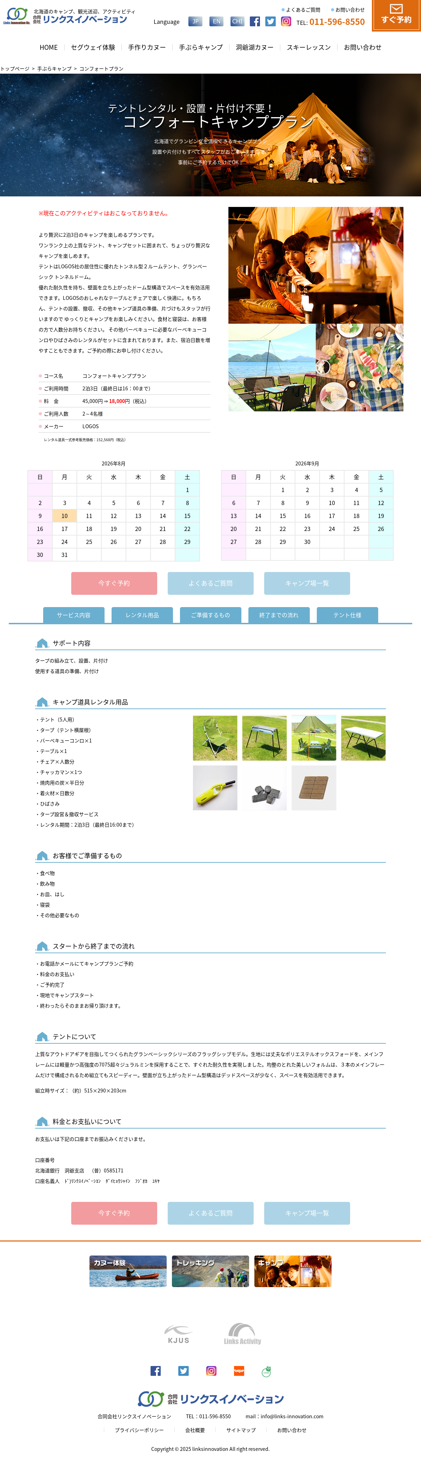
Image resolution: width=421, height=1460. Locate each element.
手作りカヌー (147, 47)
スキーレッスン (309, 47)
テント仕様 (347, 615)
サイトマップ (241, 1429)
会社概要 (195, 1429)
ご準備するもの (210, 615)
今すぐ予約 (114, 583)
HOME (49, 47)
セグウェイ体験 (93, 47)
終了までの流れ (279, 615)
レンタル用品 (142, 615)
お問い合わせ (350, 9)
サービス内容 (74, 615)
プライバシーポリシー (139, 1429)
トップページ (14, 68)
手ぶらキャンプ (201, 47)
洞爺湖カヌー (255, 47)
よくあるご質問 (303, 9)
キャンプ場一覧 (307, 583)
